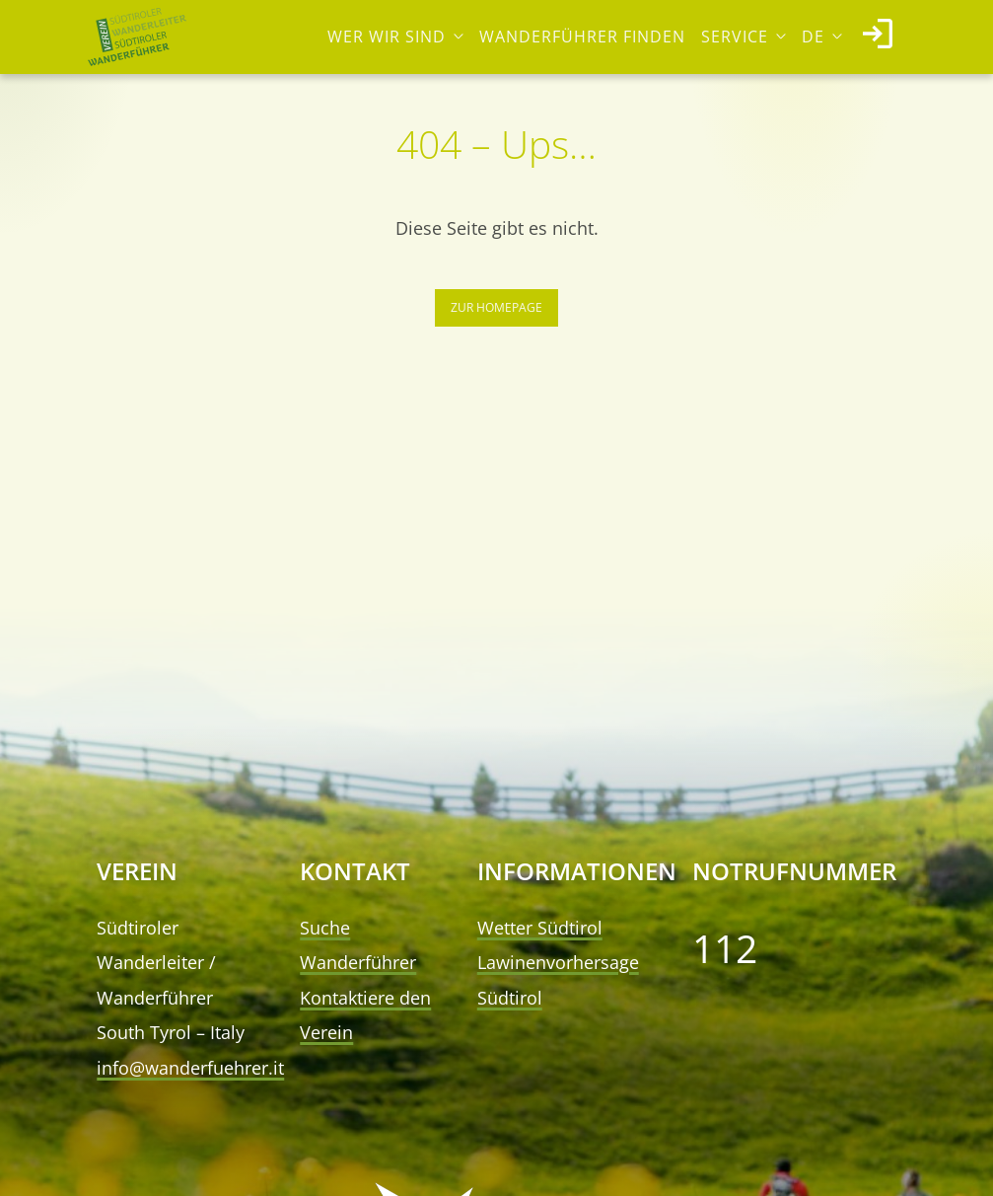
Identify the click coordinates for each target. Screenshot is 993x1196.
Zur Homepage (496, 307)
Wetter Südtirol (540, 927)
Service (734, 36)
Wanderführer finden (582, 36)
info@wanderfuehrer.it (190, 1068)
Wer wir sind (386, 36)
